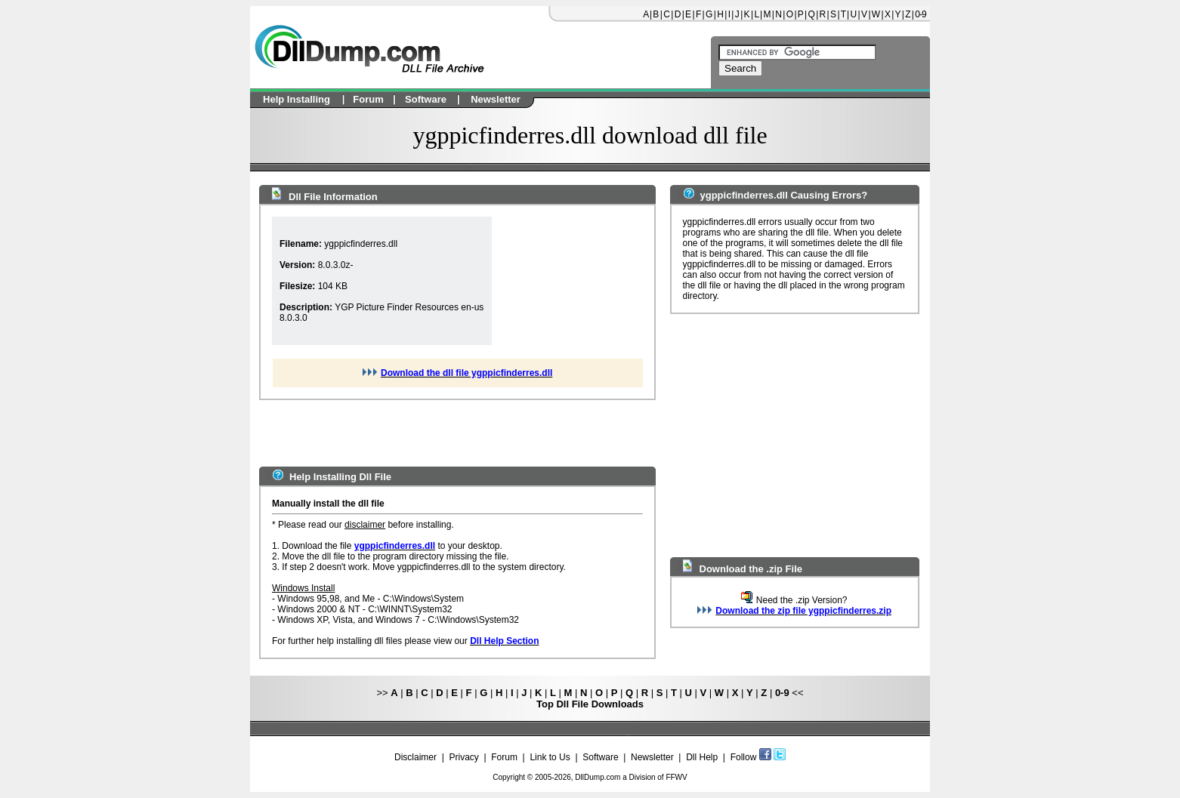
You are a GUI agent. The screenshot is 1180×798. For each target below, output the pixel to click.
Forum (504, 757)
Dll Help (702, 757)
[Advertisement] (567, 280)
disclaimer (364, 524)
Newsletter (652, 757)
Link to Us (550, 757)
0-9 (920, 14)
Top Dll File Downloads (590, 704)
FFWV (676, 777)
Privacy (463, 757)
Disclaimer (415, 757)
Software (600, 757)
